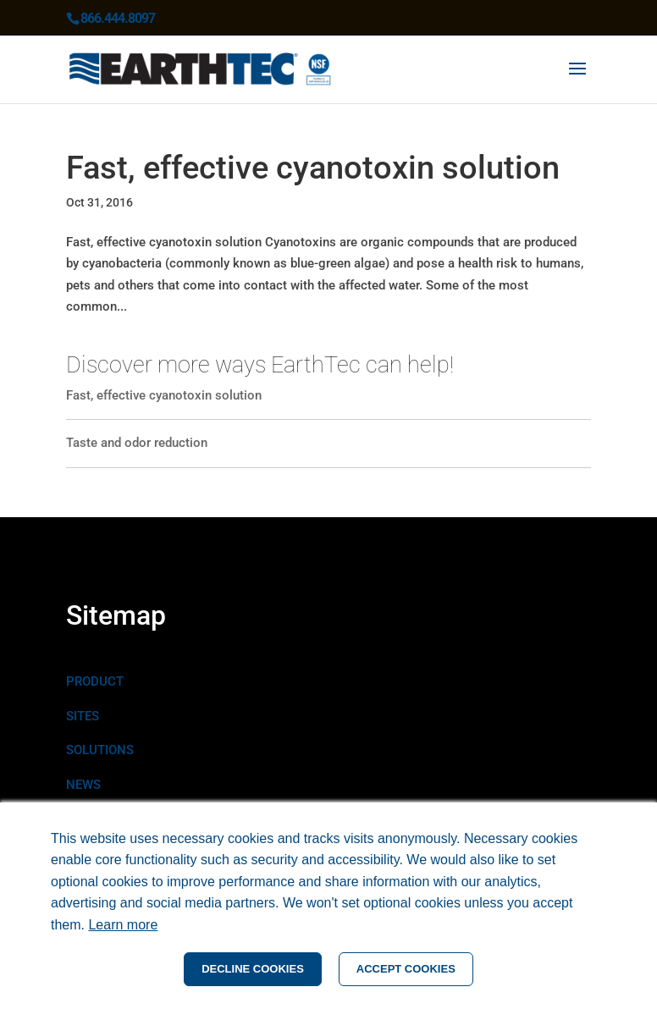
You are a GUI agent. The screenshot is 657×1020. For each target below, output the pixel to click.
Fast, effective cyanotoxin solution (313, 167)
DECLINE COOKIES (253, 968)
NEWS (83, 784)
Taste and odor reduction (136, 442)
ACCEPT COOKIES (405, 968)
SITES (82, 716)
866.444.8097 (117, 18)
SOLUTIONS (100, 750)
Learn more (122, 925)
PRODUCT (95, 681)
